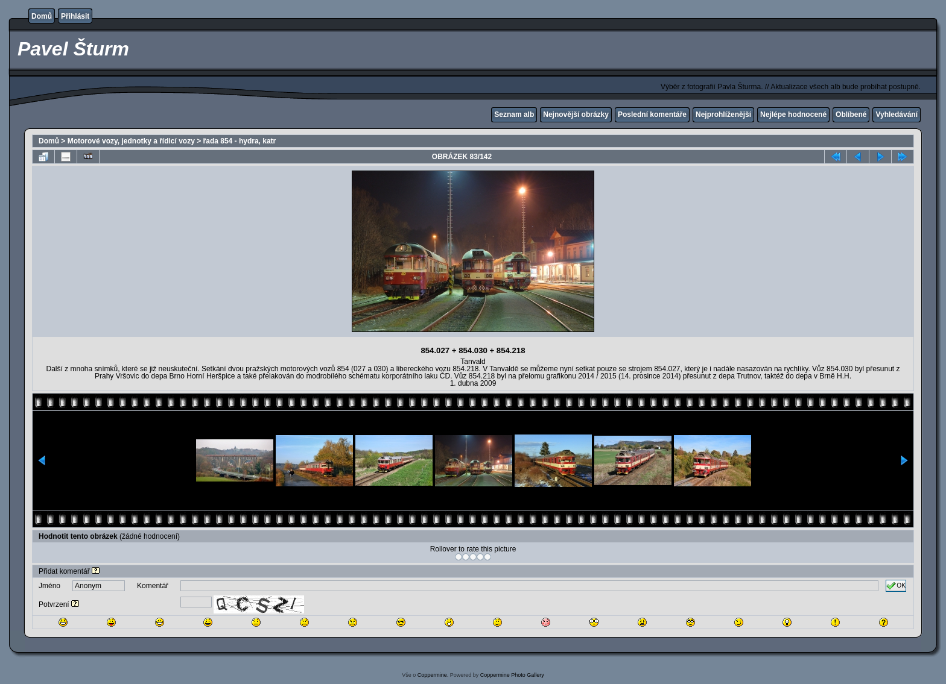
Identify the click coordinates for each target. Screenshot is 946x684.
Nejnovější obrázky (576, 114)
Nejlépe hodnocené (793, 114)
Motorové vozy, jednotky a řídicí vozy (131, 141)
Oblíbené (851, 114)
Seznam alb (514, 114)
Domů (41, 16)
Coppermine (432, 675)
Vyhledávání (896, 114)
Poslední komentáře (652, 114)
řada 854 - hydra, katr (239, 141)
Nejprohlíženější (723, 114)
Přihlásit (75, 16)
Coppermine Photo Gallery (512, 675)
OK (896, 586)
